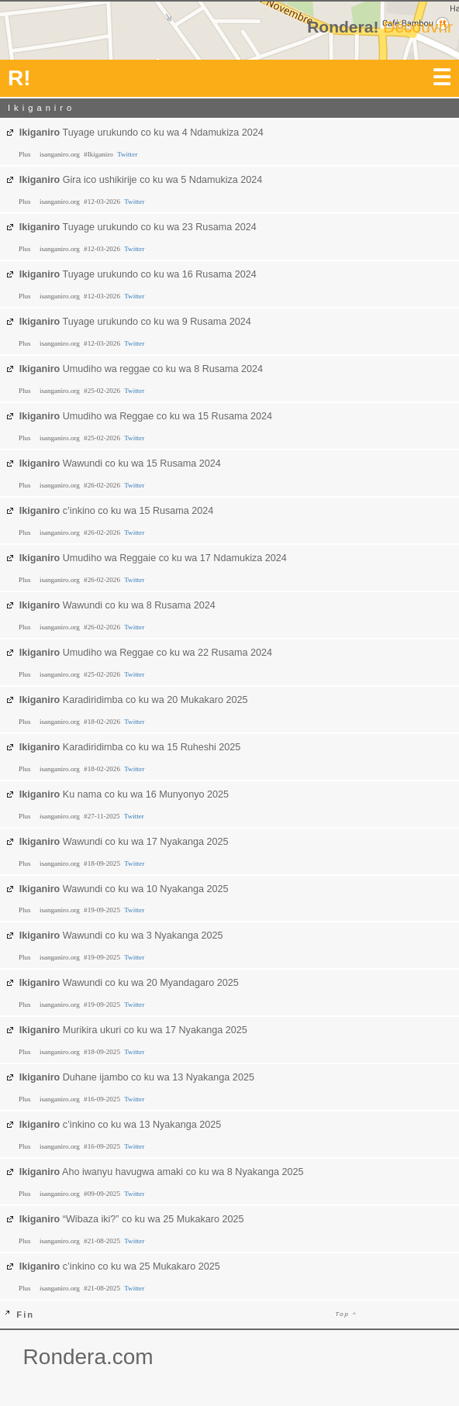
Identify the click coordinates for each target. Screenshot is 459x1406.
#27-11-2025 (103, 816)
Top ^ (346, 1314)
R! (19, 78)
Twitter (127, 154)
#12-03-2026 (103, 201)
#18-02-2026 (103, 721)
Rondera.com (88, 1357)
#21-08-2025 (103, 1241)
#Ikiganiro (99, 154)
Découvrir (418, 27)
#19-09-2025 (103, 910)
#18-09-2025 (103, 863)
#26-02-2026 (103, 485)
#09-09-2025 (103, 1194)
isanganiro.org (60, 154)
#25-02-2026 (103, 391)
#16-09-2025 (103, 1099)
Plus (26, 154)
